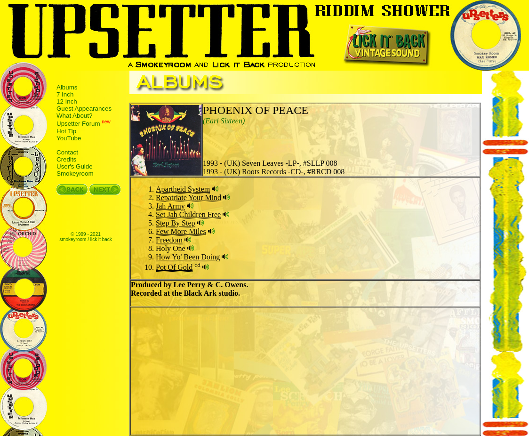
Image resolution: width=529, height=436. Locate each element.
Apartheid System (183, 189)
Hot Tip (66, 131)
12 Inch (66, 101)
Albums (66, 87)
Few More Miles (181, 231)
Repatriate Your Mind (188, 198)
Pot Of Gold (174, 267)
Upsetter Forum (78, 124)
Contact (67, 152)
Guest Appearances (84, 108)
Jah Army (170, 206)
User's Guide (74, 166)
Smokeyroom (75, 173)
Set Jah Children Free (188, 214)
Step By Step (175, 223)
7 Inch (64, 94)
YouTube (68, 138)
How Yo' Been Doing (188, 257)
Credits (66, 159)
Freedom (169, 240)
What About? (74, 115)
